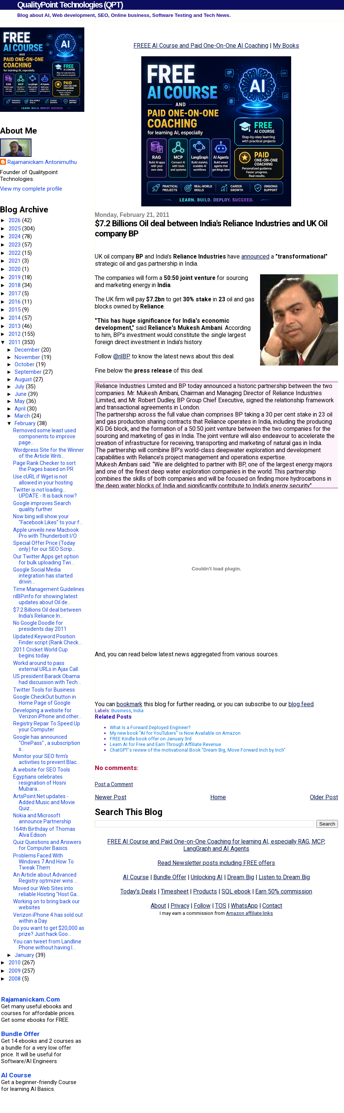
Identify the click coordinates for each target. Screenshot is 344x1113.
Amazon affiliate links (249, 913)
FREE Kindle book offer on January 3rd (150, 738)
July (20, 387)
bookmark (129, 704)
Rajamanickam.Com (30, 999)
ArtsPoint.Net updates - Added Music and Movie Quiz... (44, 802)
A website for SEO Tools (41, 770)
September (29, 372)
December (28, 350)
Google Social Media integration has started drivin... (43, 576)
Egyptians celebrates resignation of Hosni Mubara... (39, 783)
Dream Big (240, 877)
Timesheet (174, 891)
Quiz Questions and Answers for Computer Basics (47, 845)
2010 (15, 962)
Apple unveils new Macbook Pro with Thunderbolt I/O (46, 533)
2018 (15, 285)
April (21, 409)
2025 (15, 228)
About (158, 905)
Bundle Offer (169, 877)
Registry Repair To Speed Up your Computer (46, 726)
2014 (15, 317)
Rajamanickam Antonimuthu (42, 162)
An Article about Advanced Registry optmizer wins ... (45, 878)
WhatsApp (244, 905)
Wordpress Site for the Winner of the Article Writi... (48, 453)
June (21, 394)
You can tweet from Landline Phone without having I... (47, 945)
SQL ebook (236, 891)
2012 (15, 334)
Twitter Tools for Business (44, 690)
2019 (15, 277)
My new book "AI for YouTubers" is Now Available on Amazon (175, 733)
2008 (15, 978)
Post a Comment (114, 784)
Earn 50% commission (283, 891)
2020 (15, 269)
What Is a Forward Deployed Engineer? (150, 727)
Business (121, 710)
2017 (15, 293)
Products (205, 891)
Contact (272, 905)
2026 (15, 220)
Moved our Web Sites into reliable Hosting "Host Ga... (46, 891)
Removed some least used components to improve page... (44, 436)
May (20, 401)
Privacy (180, 905)
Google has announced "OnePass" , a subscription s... (46, 743)
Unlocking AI (207, 877)
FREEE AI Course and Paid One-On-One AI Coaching (200, 45)
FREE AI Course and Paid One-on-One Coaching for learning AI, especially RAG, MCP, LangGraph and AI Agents (216, 845)
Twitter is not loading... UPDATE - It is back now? (45, 493)
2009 (15, 970)
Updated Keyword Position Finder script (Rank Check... (47, 639)
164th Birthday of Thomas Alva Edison (44, 832)
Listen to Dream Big (284, 877)
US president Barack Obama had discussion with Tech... (47, 679)
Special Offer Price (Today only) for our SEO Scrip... (44, 546)
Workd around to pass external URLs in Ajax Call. (46, 666)
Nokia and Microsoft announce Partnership (42, 818)
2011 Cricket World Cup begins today (40, 653)
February (26, 423)
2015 (15, 309)
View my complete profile (31, 188)
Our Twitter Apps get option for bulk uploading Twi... (46, 559)
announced (255, 256)
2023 (15, 244)
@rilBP (121, 356)
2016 (15, 301)
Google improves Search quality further (42, 506)
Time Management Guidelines (48, 589)
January (25, 955)
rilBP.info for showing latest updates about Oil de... (45, 599)
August (24, 379)
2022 (15, 253)
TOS (220, 905)
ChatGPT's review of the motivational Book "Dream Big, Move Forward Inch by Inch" (198, 750)
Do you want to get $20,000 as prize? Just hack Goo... (48, 931)
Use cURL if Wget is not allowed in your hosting (43, 480)
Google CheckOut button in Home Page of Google (44, 700)
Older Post (324, 797)
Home (218, 797)
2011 (15, 342)
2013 (15, 326)
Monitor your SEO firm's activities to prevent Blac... (46, 759)
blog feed (301, 704)
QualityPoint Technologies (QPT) (70, 4)
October (25, 364)
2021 (15, 260)
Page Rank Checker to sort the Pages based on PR (44, 466)
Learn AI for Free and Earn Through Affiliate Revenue (165, 744)
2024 (15, 236)
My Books (286, 45)
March (23, 416)
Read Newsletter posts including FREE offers (216, 862)
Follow (202, 905)
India (138, 710)
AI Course (136, 877)
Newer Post (110, 797)
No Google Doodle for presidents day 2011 (40, 626)
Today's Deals (138, 891)
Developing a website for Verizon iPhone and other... (47, 713)
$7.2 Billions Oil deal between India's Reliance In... (47, 613)
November (28, 357)
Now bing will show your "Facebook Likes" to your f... (48, 519)
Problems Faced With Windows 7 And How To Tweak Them (43, 862)
